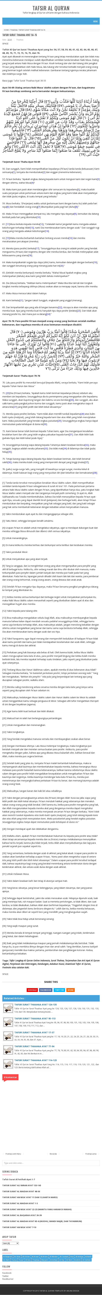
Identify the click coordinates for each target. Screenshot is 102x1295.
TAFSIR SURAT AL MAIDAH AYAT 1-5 (20, 1203)
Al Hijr (61, 1260)
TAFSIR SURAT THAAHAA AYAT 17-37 (34, 1032)
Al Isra (27, 1260)
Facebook (45, 990)
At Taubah (64, 1257)
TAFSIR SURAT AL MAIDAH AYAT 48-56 (21, 1191)
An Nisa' (17, 1257)
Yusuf (21, 1260)
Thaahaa (13, 30)
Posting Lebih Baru (13, 1154)
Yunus (14, 1260)
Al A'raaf (35, 1257)
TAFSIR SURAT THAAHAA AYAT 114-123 (35, 1060)
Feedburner (7, 1279)
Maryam (44, 1260)
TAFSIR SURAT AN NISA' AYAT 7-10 (19, 1227)
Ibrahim (77, 1260)
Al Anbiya (79, 1257)
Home (6, 30)
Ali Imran (26, 1257)
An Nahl (6, 1260)
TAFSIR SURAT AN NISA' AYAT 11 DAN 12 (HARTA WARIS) (30, 1197)
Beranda (53, 1154)
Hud (72, 1257)
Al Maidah (54, 1257)
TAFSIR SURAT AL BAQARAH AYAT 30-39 (22, 1215)
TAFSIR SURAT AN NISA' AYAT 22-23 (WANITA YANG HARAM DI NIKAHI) (37, 1209)
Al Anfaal (53, 1260)
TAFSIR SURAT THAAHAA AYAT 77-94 (34, 1046)
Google (32, 990)
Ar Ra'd (69, 1260)
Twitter (59, 990)
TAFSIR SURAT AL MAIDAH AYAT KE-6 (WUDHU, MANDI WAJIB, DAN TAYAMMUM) (42, 1221)
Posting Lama (90, 1154)
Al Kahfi (88, 1257)
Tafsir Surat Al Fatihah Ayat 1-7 (18, 1179)
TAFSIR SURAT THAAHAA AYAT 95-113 (34, 1018)
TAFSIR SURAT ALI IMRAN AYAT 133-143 (21, 1185)
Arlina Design (73, 1291)
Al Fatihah (87, 1260)
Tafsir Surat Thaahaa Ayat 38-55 (29, 80)
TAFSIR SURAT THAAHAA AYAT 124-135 (35, 1004)
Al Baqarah (7, 1257)
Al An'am (44, 1257)
